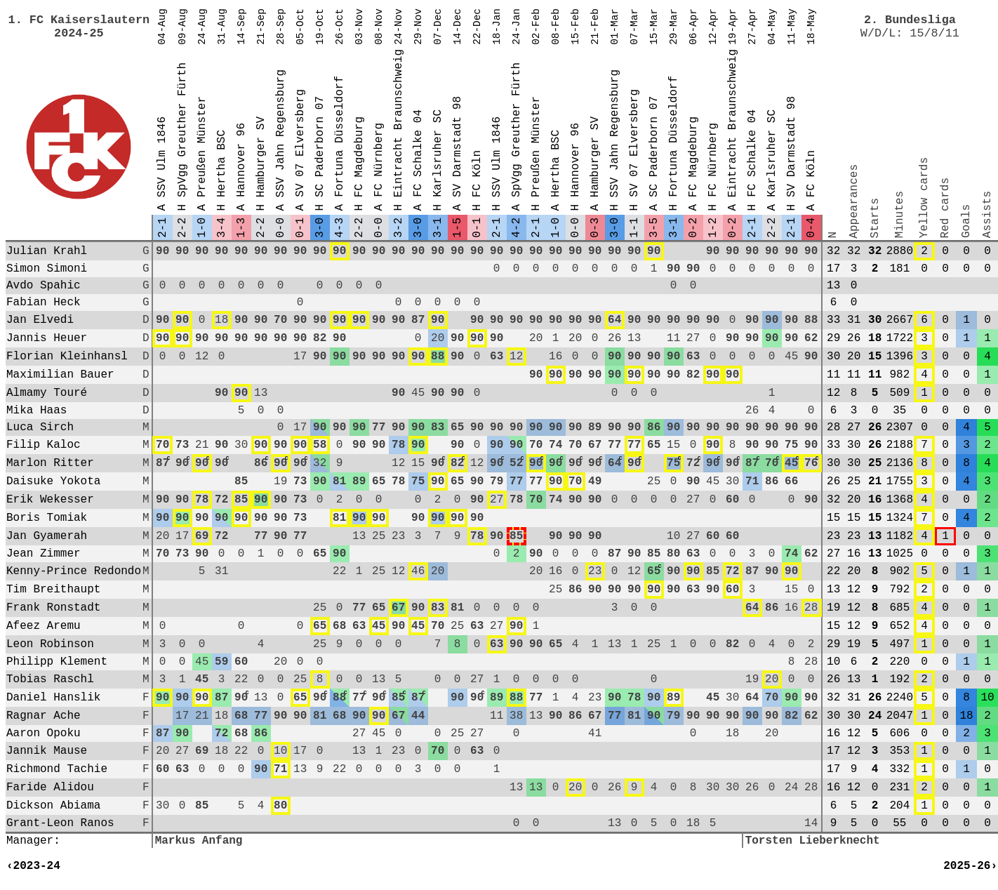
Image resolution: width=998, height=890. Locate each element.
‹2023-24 (33, 866)
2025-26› (970, 866)
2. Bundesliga (910, 20)
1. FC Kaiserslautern (78, 20)
